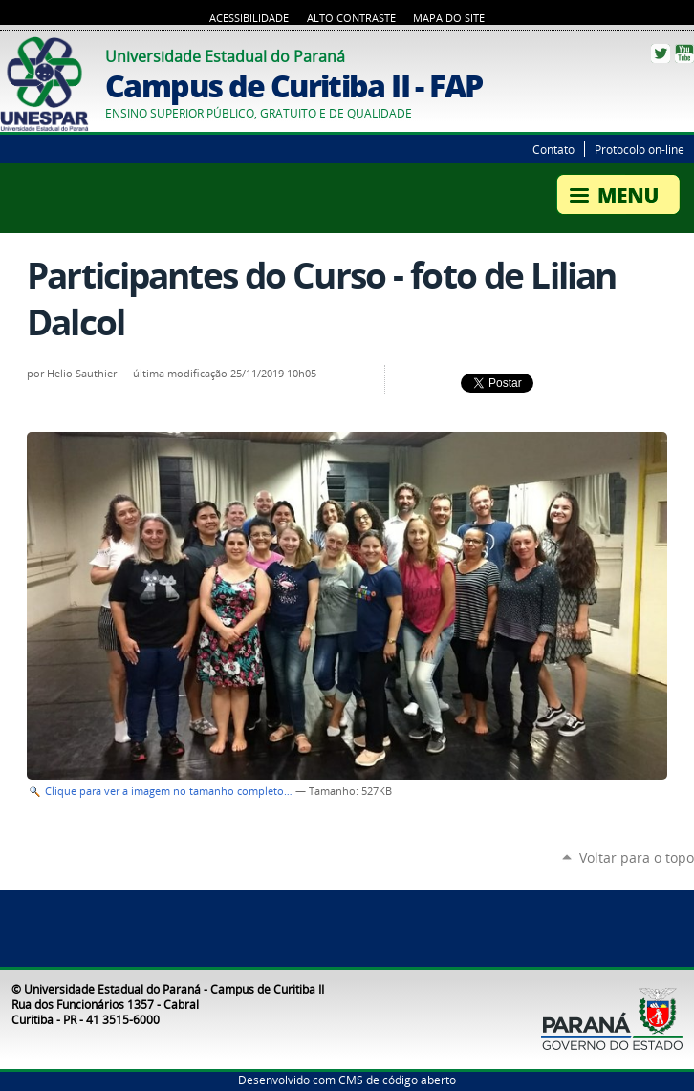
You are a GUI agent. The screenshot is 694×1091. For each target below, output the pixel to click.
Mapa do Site (449, 18)
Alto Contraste (351, 18)
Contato (553, 149)
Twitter (660, 53)
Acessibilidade (249, 18)
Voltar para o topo (636, 857)
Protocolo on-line (639, 149)
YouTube (684, 53)
